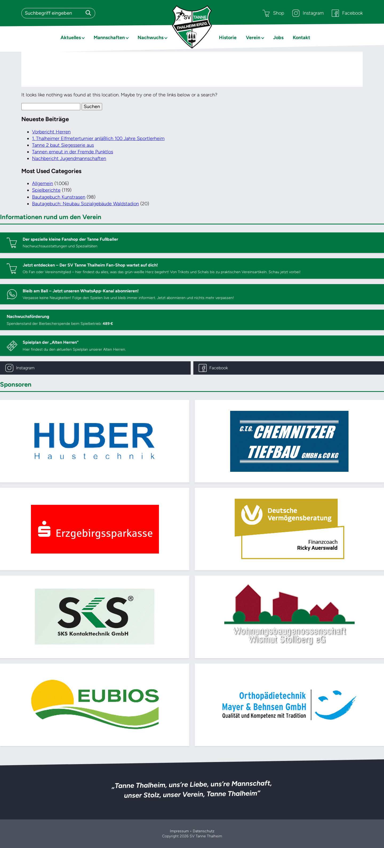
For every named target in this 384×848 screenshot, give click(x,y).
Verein (253, 37)
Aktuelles (71, 37)
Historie (228, 37)
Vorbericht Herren (51, 132)
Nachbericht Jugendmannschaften (69, 158)
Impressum (179, 831)
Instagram (308, 13)
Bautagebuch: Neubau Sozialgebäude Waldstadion (85, 204)
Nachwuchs (150, 37)
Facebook (347, 13)
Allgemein (42, 183)
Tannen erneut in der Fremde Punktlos (72, 152)
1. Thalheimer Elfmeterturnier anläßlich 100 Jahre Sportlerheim (98, 138)
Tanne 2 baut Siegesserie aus (63, 145)
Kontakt (301, 37)
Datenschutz (203, 831)
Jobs (278, 37)
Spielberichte (46, 190)
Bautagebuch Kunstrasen (58, 197)
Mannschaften (109, 37)
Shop (273, 13)
